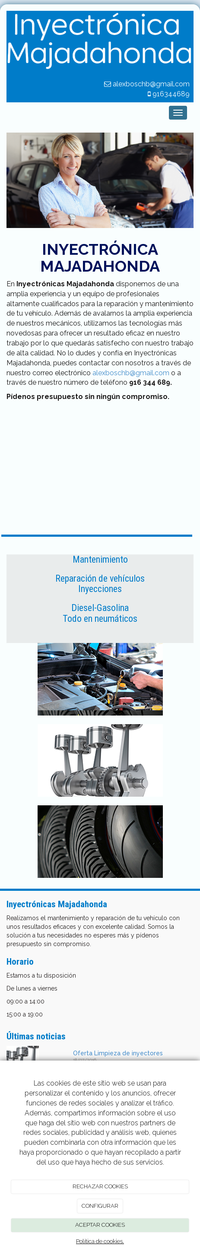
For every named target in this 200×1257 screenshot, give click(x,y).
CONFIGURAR (100, 1206)
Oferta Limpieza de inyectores (118, 1053)
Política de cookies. (100, 1241)
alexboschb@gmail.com (130, 373)
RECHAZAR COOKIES (100, 1186)
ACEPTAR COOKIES (100, 1225)
